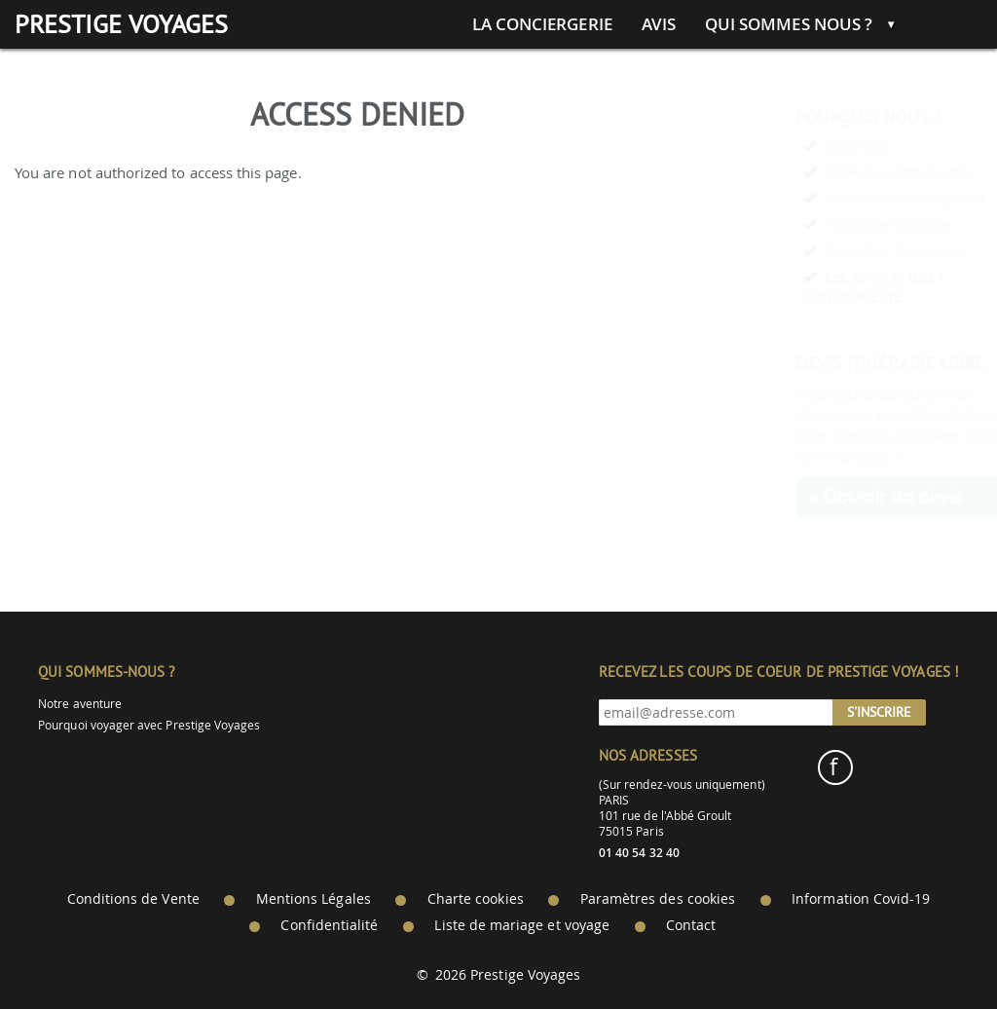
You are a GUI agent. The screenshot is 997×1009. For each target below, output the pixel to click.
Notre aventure (80, 703)
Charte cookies (475, 899)
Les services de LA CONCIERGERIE (827, 287)
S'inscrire (879, 712)
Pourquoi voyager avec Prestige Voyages (149, 725)
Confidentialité (329, 925)
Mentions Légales (313, 899)
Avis (659, 24)
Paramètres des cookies (657, 899)
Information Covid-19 (861, 899)
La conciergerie (542, 24)
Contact (691, 925)
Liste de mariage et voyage (521, 925)
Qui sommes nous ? (788, 24)
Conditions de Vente (133, 899)
